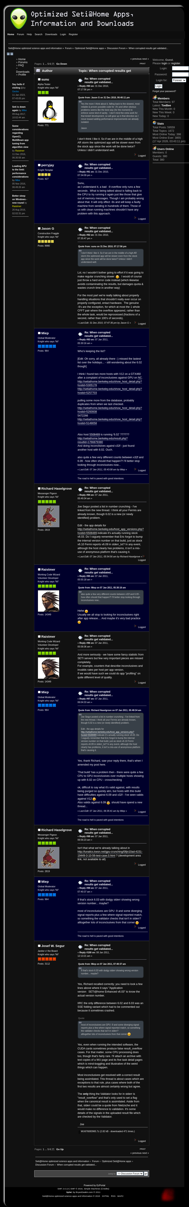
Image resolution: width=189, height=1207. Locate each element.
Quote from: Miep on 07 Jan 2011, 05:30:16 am (102, 587)
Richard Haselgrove (56, 488)
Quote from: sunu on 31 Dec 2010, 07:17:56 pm (102, 246)
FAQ (21, 65)
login (164, 63)
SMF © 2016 (76, 1188)
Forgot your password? (164, 91)
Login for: (161, 80)
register (175, 63)
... (46, 64)
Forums (23, 62)
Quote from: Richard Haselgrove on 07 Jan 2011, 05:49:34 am (109, 710)
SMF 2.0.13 (63, 1188)
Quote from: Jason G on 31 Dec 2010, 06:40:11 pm (104, 97)
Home (22, 59)
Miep (45, 333)
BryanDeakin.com (84, 1192)
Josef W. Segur (53, 946)
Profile (22, 74)
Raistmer (48, 569)
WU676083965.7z (89, 1131)
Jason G (47, 228)
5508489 (95, 434)
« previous (136, 59)
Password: (161, 74)
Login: (163, 68)
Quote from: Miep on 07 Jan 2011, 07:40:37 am (102, 964)
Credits (105, 1188)
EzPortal (100, 1185)
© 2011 (96, 1192)
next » (145, 59)
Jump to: (112, 1173)
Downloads (22, 71)
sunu (45, 79)
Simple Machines (92, 1188)
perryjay (47, 165)
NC (140, 377)
